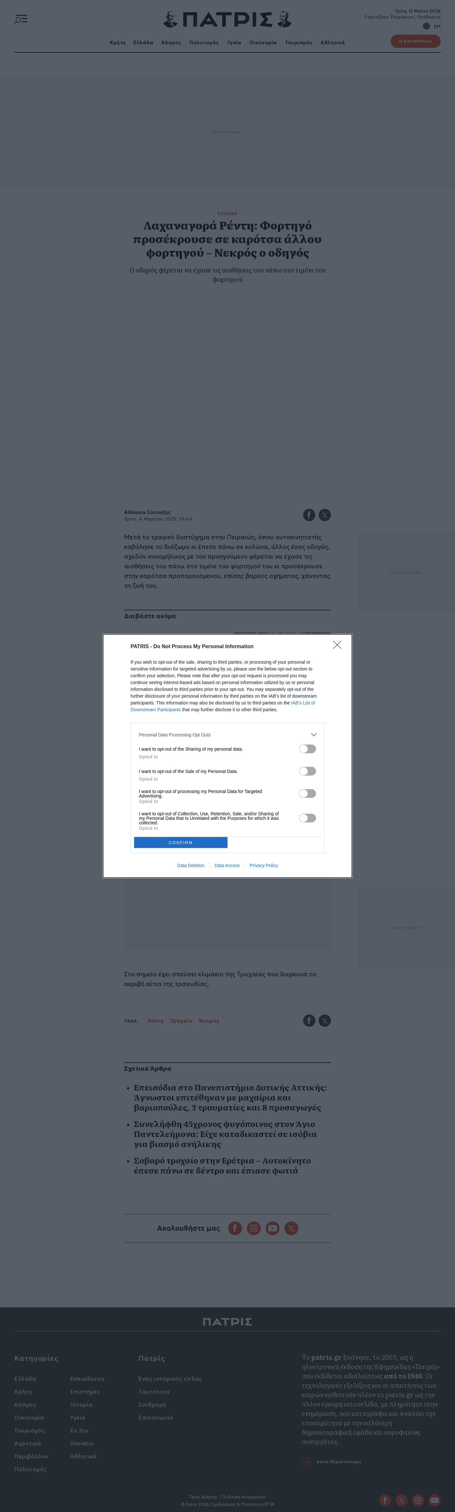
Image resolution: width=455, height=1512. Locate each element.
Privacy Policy (264, 865)
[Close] (339, 647)
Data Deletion (191, 865)
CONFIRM (181, 842)
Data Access (227, 865)
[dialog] (227, 756)
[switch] (307, 749)
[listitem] (227, 734)
